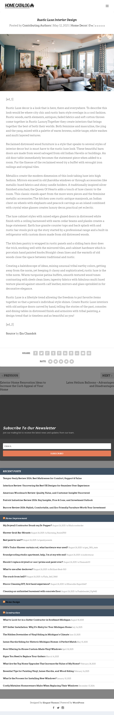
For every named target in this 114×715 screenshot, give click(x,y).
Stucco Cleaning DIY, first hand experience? (26, 584)
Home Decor (79, 25)
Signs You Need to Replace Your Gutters (24, 656)
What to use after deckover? (18, 569)
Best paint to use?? (13, 540)
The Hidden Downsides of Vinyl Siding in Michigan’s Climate (36, 634)
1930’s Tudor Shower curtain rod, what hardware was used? (35, 547)
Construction (13, 612)
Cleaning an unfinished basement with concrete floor (32, 591)
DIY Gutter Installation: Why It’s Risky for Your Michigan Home (37, 627)
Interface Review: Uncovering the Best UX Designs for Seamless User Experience (46, 485)
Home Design (13, 602)
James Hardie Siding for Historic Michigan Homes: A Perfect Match (39, 642)
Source (10, 333)
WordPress (78, 703)
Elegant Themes (51, 703)
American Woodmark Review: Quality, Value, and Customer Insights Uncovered (46, 493)
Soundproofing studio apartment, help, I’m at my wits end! (34, 555)
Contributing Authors (36, 25)
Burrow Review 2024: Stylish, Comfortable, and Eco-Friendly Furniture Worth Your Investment (54, 507)
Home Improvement (16, 518)
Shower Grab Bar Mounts (17, 533)
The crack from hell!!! (15, 576)
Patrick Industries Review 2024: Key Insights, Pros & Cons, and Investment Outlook (48, 500)
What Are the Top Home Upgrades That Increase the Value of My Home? (41, 664)
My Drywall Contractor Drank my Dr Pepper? (27, 525)
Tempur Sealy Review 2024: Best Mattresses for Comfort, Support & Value (42, 478)
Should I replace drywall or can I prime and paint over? (33, 562)
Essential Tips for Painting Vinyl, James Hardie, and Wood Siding (38, 671)
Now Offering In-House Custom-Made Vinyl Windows (32, 649)
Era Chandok (27, 333)
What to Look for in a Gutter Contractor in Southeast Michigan (36, 620)
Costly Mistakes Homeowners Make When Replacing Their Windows (40, 686)
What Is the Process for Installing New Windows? (30, 678)
